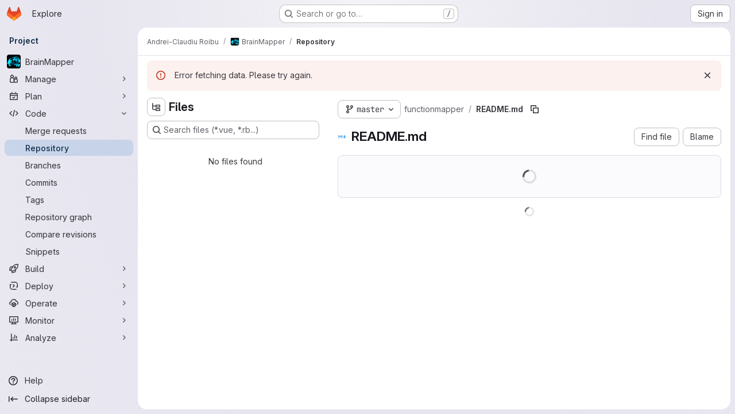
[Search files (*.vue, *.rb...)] (233, 130)
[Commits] (69, 182)
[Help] (69, 381)
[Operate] (69, 303)
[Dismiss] (707, 75)
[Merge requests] (69, 130)
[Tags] (69, 199)
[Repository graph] (69, 217)
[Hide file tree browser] (156, 107)
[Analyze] (69, 337)
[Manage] (69, 79)
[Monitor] (69, 320)
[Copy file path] (534, 109)
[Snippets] (69, 251)
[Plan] (69, 96)
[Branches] (69, 165)
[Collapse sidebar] (69, 399)
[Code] (69, 113)
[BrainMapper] (69, 61)
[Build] (69, 268)
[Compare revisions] (69, 234)
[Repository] (69, 148)
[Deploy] (69, 286)
